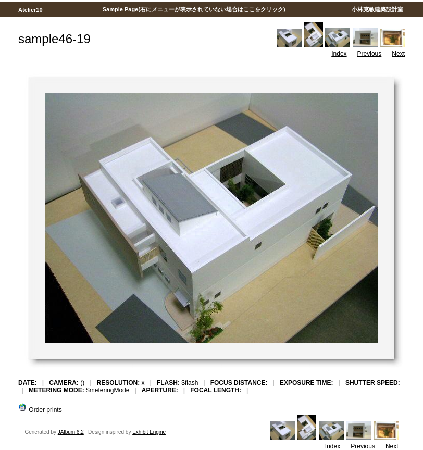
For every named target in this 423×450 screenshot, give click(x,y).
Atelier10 (30, 10)
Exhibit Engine (149, 432)
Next (398, 53)
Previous (369, 53)
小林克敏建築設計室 (377, 9)
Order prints (40, 410)
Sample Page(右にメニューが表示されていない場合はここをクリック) (194, 9)
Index (338, 53)
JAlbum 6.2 (71, 432)
